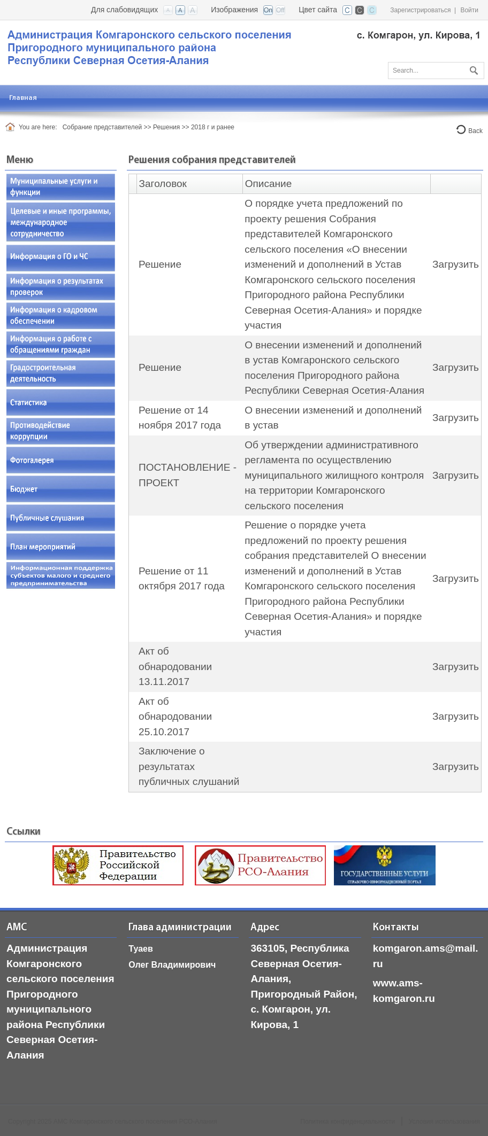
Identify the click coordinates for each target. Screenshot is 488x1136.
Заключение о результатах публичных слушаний (189, 766)
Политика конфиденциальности (347, 1121)
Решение (160, 264)
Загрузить (455, 264)
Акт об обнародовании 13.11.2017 (175, 666)
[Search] (436, 70)
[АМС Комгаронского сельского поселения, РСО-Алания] (243, 46)
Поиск (472, 68)
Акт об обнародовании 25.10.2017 (175, 716)
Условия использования (444, 1121)
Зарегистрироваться (420, 10)
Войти (469, 10)
